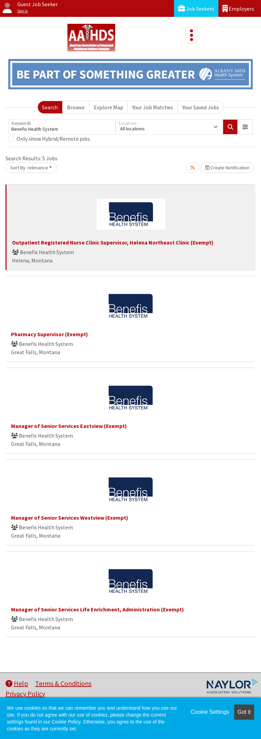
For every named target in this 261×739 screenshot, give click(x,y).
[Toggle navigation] (191, 35)
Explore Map (108, 107)
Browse (76, 107)
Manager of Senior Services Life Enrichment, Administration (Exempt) (97, 609)
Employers (238, 8)
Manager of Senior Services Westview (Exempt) (69, 517)
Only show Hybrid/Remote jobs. (54, 138)
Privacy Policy (25, 693)
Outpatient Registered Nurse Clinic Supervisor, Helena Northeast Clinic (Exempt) (113, 242)
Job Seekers (196, 8)
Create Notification (227, 167)
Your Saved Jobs (200, 107)
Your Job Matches (152, 107)
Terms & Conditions (63, 683)
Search (50, 107)
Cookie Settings (210, 712)
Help (17, 683)
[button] (245, 126)
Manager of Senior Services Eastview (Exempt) (69, 425)
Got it (244, 712)
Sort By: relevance (29, 167)
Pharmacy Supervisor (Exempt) (49, 334)
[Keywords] (62, 126)
